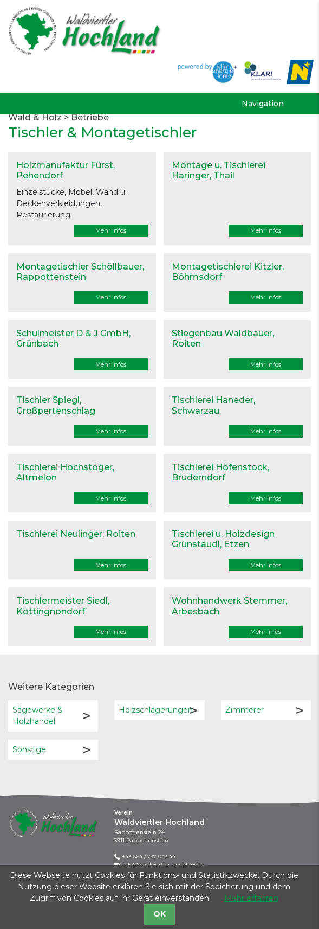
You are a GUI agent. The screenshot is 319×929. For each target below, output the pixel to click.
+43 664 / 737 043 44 (148, 856)
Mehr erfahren (251, 898)
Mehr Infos (110, 230)
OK (159, 914)
